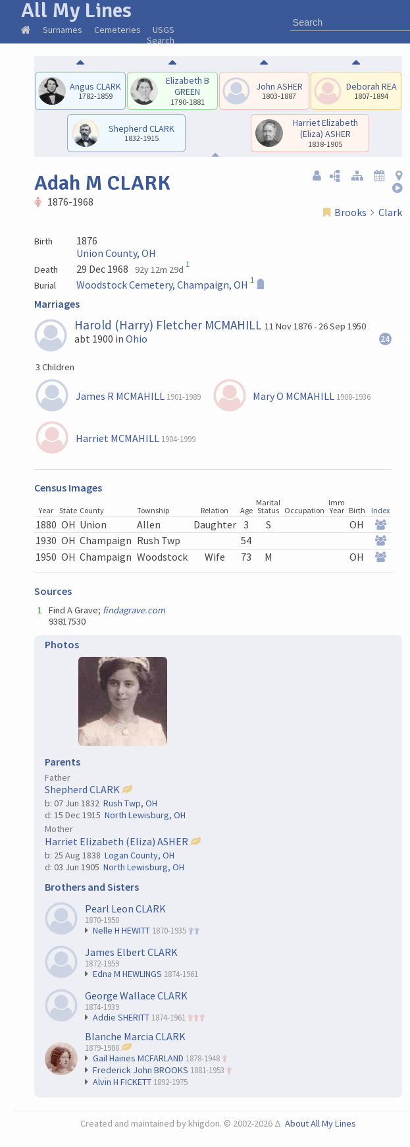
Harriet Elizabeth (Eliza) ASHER (325, 128)
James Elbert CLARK (131, 952)
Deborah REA (371, 86)
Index (380, 510)
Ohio (136, 338)
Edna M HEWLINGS (127, 974)
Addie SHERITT (121, 1017)
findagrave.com (134, 610)
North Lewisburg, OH (145, 815)
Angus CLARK (95, 86)
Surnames (62, 30)
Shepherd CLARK (141, 128)
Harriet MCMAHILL (117, 438)
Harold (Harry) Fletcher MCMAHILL (168, 325)
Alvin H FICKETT (122, 1082)
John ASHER (279, 86)
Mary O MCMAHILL (293, 396)
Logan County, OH (139, 855)
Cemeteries (117, 30)
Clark (390, 212)
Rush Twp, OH (130, 803)
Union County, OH (116, 253)
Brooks (350, 212)
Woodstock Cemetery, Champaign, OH (162, 284)
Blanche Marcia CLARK (135, 1036)
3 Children (55, 367)
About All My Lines (320, 1123)
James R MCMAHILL (120, 396)
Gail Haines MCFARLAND (138, 1058)
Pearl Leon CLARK (125, 908)
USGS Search (160, 35)
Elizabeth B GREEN (187, 86)
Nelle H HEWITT (121, 930)
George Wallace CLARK (136, 995)
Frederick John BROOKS (140, 1070)
